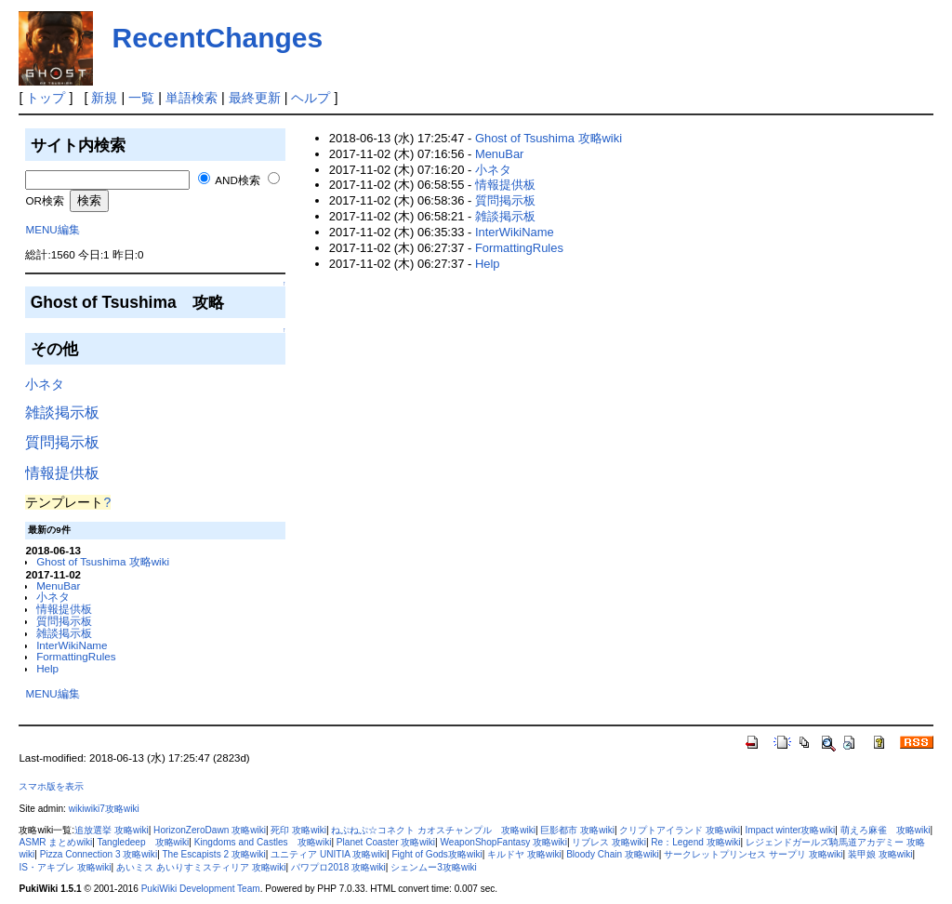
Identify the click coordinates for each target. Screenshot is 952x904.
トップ (45, 97)
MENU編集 (52, 229)
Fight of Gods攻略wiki (436, 854)
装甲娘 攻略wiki (880, 854)
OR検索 (44, 200)
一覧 (141, 97)
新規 (104, 97)
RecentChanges (217, 37)
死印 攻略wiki (298, 830)
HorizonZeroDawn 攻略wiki (209, 830)
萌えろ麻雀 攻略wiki (885, 830)
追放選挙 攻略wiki (111, 830)
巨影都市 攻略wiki (577, 830)
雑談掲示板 (62, 412)
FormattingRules (76, 656)
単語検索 (191, 97)
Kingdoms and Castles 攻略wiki (263, 842)
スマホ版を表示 (51, 786)
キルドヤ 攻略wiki (524, 854)
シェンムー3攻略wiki (433, 867)
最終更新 (255, 97)
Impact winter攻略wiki (790, 830)
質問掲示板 (62, 442)
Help (47, 668)
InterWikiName (71, 645)
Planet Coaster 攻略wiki (386, 842)
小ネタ (44, 384)
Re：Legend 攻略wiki (695, 842)
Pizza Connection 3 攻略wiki (98, 854)
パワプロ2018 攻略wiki (338, 867)
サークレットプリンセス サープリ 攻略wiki (753, 854)
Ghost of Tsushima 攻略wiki (102, 561)
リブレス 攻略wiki (609, 842)
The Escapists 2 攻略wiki (213, 854)
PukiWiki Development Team (200, 889)
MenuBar (58, 585)
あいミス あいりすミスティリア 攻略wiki (200, 867)
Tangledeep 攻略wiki (143, 842)
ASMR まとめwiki (55, 842)
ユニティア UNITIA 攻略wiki (329, 854)
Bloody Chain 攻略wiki (612, 854)
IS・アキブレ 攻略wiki (65, 867)
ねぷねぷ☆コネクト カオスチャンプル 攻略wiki (433, 830)
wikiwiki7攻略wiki (104, 809)
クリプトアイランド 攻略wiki (679, 830)
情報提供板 (62, 473)
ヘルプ (310, 97)
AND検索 (237, 180)
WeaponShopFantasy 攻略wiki (504, 842)
